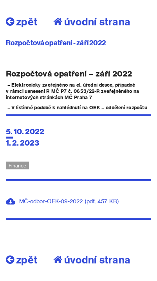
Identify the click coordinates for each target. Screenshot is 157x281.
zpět (22, 21)
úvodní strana (91, 21)
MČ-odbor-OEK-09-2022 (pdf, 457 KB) (69, 201)
